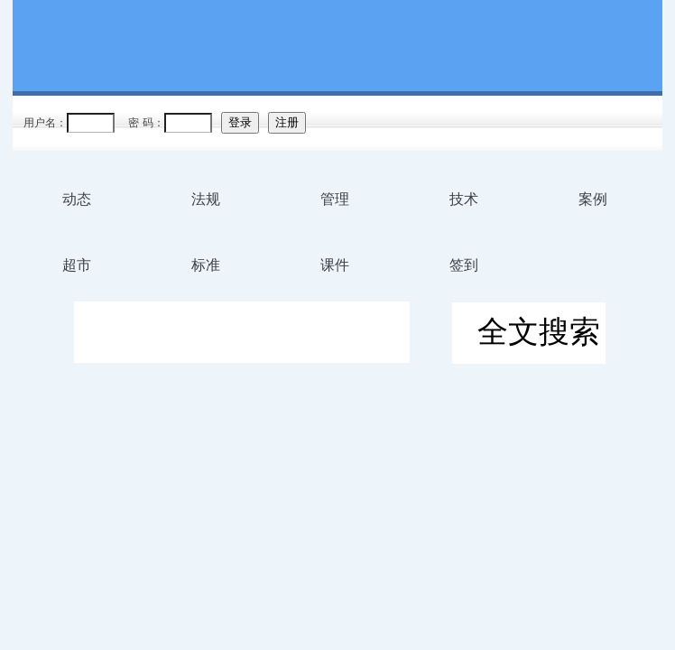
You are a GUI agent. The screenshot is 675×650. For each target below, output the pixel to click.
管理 (334, 199)
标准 (205, 265)
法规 (205, 199)
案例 (592, 199)
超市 (76, 265)
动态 (76, 199)
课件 (334, 265)
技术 (463, 199)
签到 (463, 265)
